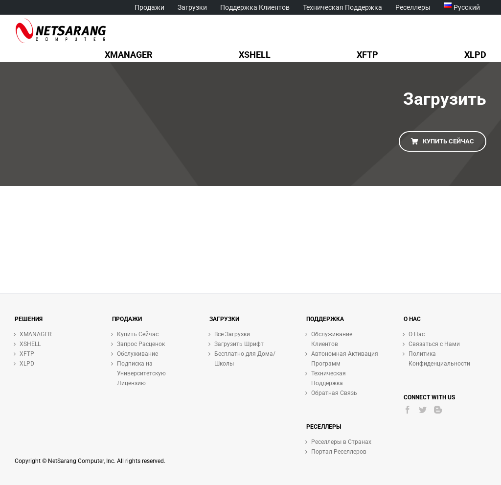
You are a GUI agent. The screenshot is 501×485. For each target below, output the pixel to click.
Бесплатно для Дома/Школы (244, 358)
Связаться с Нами (434, 344)
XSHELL (30, 344)
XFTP (27, 353)
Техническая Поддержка (328, 378)
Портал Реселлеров (338, 451)
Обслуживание (137, 353)
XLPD (27, 363)
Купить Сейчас (138, 334)
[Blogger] (438, 410)
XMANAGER (35, 334)
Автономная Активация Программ (344, 358)
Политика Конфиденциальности (439, 358)
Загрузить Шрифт (239, 344)
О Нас (417, 334)
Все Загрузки (232, 334)
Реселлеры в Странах (341, 442)
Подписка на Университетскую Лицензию (141, 373)
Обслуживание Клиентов (331, 339)
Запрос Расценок (141, 344)
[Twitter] (423, 410)
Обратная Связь (334, 393)
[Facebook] (407, 410)
